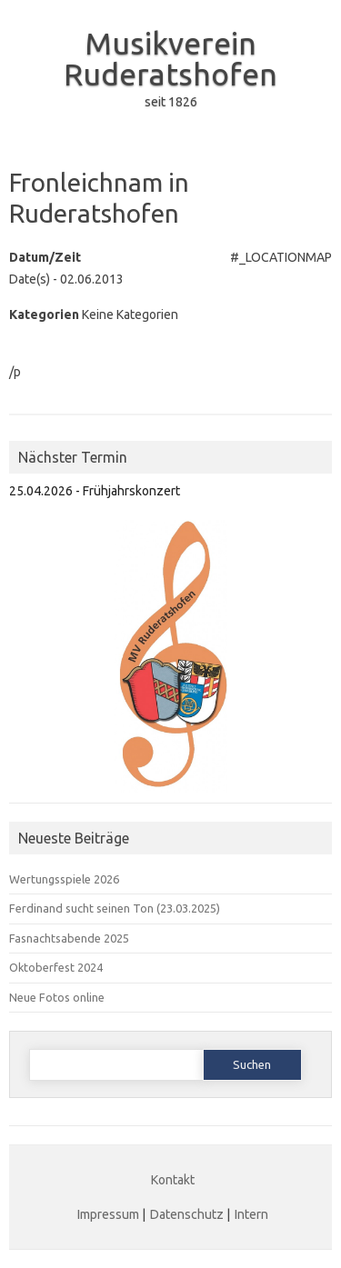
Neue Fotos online (57, 997)
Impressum (108, 1214)
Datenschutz (187, 1214)
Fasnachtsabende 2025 (69, 938)
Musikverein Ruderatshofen (170, 58)
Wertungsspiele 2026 (64, 879)
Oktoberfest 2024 (56, 967)
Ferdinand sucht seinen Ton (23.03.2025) (114, 908)
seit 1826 (171, 102)
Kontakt (173, 1180)
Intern (251, 1214)
